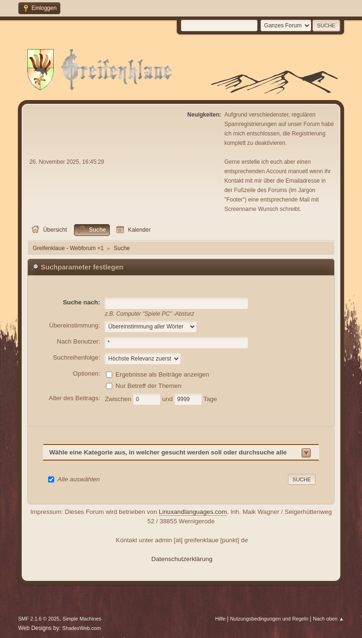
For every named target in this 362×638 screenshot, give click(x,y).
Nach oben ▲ (328, 618)
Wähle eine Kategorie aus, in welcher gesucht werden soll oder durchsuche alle (168, 452)
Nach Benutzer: (78, 341)
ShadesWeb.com (81, 628)
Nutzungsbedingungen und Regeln (269, 618)
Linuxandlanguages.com (193, 511)
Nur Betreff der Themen (148, 385)
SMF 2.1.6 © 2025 (38, 618)
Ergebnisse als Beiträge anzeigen (162, 374)
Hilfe (220, 618)
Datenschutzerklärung (182, 558)
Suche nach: (81, 302)
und (168, 398)
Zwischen (119, 398)
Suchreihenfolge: (76, 357)
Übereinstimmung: (74, 325)
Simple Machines (82, 618)
